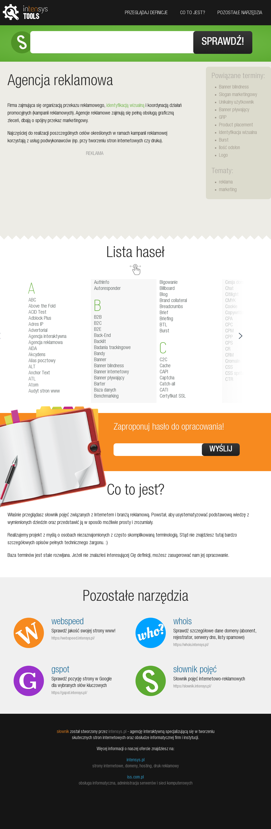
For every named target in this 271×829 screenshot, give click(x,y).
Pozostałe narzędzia (240, 13)
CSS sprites (236, 372)
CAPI (164, 371)
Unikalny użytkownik (236, 101)
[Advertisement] (95, 192)
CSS (229, 366)
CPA (229, 318)
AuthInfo (101, 281)
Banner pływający (234, 109)
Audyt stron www (44, 390)
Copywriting (235, 312)
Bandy (99, 353)
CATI (164, 389)
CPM (229, 330)
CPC (229, 324)
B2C (98, 322)
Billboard (167, 287)
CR (227, 348)
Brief (164, 312)
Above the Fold (42, 305)
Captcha (167, 377)
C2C (163, 359)
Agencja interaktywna (47, 335)
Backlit (100, 340)
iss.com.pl (135, 776)
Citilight (232, 293)
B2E (97, 328)
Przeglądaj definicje (146, 13)
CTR (229, 378)
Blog (164, 293)
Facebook (265, 43)
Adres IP (36, 323)
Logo (223, 154)
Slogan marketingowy (238, 94)
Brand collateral (173, 300)
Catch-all (167, 383)
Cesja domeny (237, 281)
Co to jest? (192, 13)
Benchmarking (106, 395)
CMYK (230, 300)
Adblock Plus (40, 317)
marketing (228, 189)
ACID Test (37, 311)
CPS (229, 342)
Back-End (102, 334)
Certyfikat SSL (173, 395)
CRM (229, 354)
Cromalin (232, 360)
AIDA (33, 348)
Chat (229, 287)
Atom (33, 384)
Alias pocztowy (42, 360)
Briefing (166, 318)
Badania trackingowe (112, 347)
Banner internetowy (111, 371)
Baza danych (105, 389)
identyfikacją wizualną (125, 104)
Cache (165, 365)
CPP (229, 336)
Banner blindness (234, 86)
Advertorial (38, 329)
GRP (223, 116)
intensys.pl (136, 759)
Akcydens (37, 354)
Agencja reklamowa (46, 341)
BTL (163, 324)
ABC (32, 299)
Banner (100, 359)
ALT (32, 366)
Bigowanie (169, 281)
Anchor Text (39, 372)
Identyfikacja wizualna (238, 131)
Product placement (236, 124)
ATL (32, 378)
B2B (98, 316)
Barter (99, 383)
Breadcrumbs (171, 306)
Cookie (231, 306)
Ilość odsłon (229, 147)
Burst (224, 139)
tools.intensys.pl (25, 11)
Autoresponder (107, 287)
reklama (226, 181)
